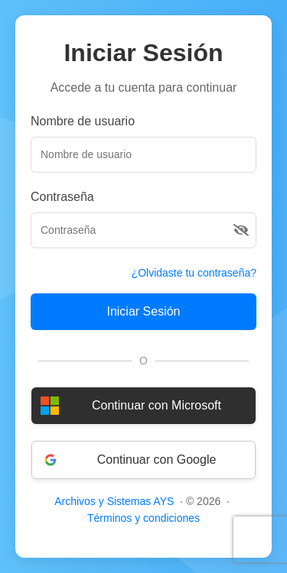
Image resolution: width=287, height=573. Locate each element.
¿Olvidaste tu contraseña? (194, 273)
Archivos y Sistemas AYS (114, 501)
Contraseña (62, 196)
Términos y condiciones (143, 518)
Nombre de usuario (83, 121)
